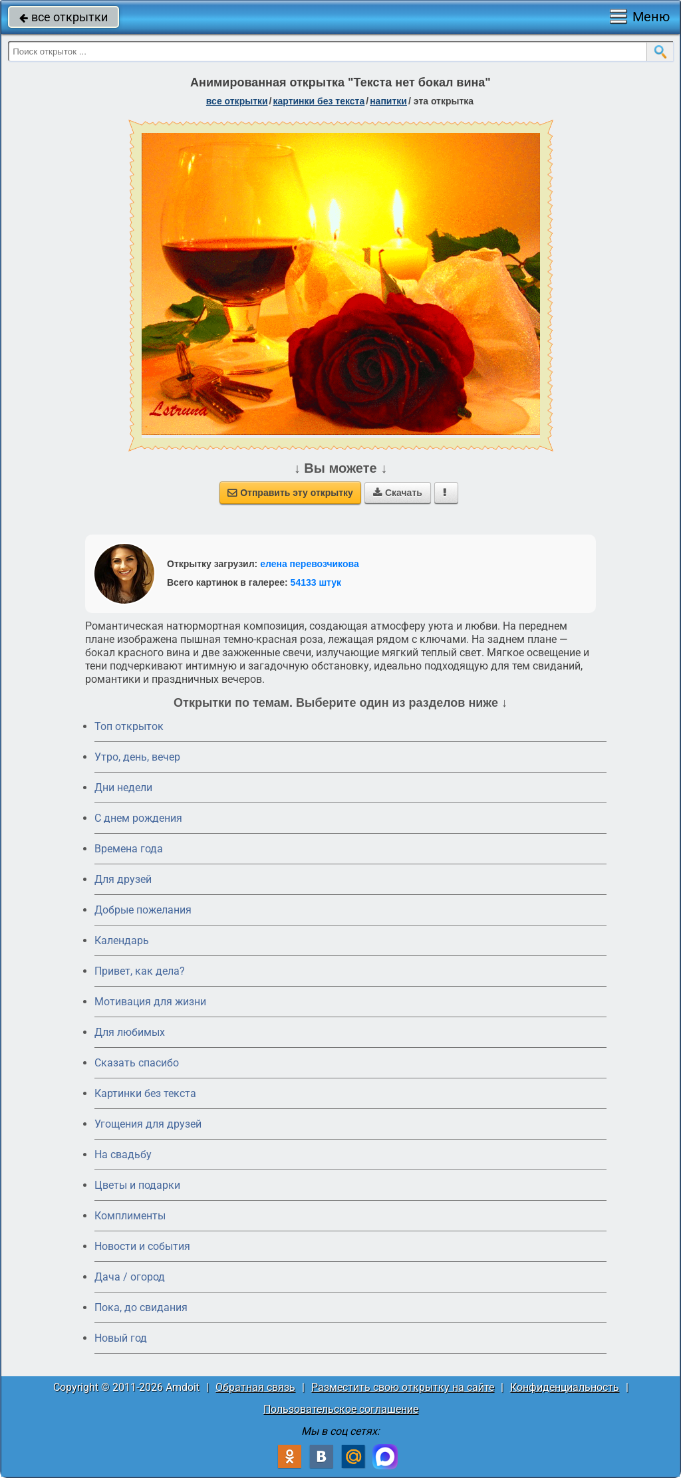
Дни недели (123, 787)
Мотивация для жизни (150, 1001)
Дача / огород (129, 1277)
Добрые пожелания (143, 910)
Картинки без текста (145, 1093)
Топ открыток (129, 726)
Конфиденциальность (564, 1387)
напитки (388, 101)
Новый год (120, 1338)
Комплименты (130, 1215)
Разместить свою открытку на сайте (402, 1387)
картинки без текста (319, 101)
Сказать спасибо (136, 1062)
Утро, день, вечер (137, 757)
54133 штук (316, 582)
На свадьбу (123, 1154)
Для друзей (123, 879)
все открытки (63, 17)
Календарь (121, 940)
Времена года (128, 848)
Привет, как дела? (139, 971)
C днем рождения (138, 818)
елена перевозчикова (309, 563)
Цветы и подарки (137, 1185)
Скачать (397, 492)
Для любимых (129, 1032)
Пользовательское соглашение (340, 1409)
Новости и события (142, 1246)
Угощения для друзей (148, 1124)
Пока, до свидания (141, 1307)
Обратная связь (255, 1387)
